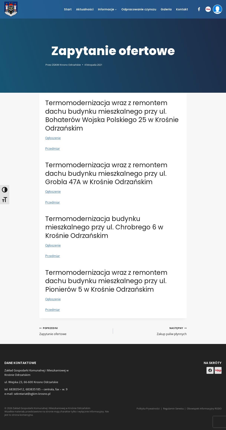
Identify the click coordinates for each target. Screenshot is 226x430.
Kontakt (182, 9)
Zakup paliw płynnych (151, 331)
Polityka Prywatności (148, 408)
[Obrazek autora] (41, 64)
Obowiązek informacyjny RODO (204, 408)
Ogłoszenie (53, 138)
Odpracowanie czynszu (138, 9)
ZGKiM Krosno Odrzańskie (66, 64)
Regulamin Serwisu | (175, 408)
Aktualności (85, 9)
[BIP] (208, 9)
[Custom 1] (218, 370)
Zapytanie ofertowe (74, 331)
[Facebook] (199, 9)
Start (68, 9)
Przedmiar (52, 148)
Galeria (166, 9)
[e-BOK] (217, 9)
